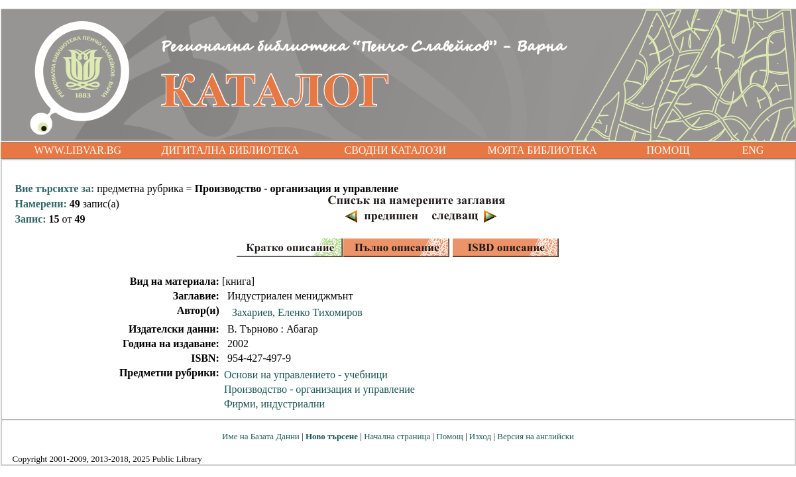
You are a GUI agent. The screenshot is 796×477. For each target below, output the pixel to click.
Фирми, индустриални (274, 403)
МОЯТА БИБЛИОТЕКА (542, 150)
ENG (753, 150)
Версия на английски (535, 436)
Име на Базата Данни (261, 436)
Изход (480, 436)
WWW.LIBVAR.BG (78, 150)
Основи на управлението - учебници (306, 374)
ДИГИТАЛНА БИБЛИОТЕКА (230, 150)
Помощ (449, 436)
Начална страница (397, 436)
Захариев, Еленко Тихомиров (297, 312)
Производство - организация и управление (319, 389)
